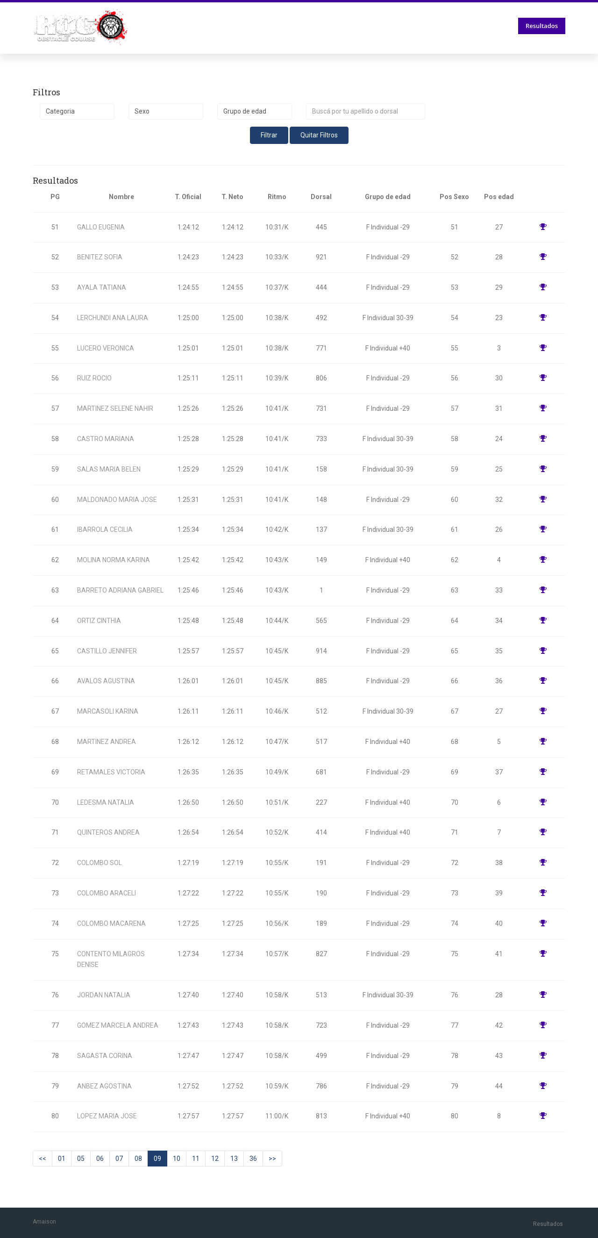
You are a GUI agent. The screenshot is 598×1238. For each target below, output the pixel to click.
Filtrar (269, 135)
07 (119, 1158)
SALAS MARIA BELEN (109, 469)
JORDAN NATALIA (103, 995)
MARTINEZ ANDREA (106, 741)
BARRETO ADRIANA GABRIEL (120, 590)
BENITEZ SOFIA (99, 257)
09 (157, 1158)
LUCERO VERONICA (105, 348)
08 (138, 1158)
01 (61, 1158)
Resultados (542, 25)
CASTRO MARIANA (105, 439)
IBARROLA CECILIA (105, 529)
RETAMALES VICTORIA (111, 772)
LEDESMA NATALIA (105, 802)
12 (215, 1158)
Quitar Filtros (319, 135)
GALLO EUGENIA (101, 227)
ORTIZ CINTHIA (99, 620)
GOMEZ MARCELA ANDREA (117, 1025)
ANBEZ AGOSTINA (104, 1086)
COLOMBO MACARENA (111, 923)
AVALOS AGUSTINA (106, 681)
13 (234, 1158)
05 (81, 1158)
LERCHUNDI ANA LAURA (112, 318)
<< (42, 1158)
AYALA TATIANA (101, 287)
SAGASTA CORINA (104, 1055)
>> (272, 1158)
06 (100, 1158)
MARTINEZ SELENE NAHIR (115, 408)
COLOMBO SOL (99, 862)
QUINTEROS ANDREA (108, 832)
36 (253, 1158)
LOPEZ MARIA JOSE (107, 1116)
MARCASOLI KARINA (107, 711)
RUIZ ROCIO (94, 378)
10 (176, 1158)
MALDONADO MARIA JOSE (117, 499)
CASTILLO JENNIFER (107, 651)
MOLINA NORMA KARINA (113, 560)
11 (195, 1158)
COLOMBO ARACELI (106, 893)
